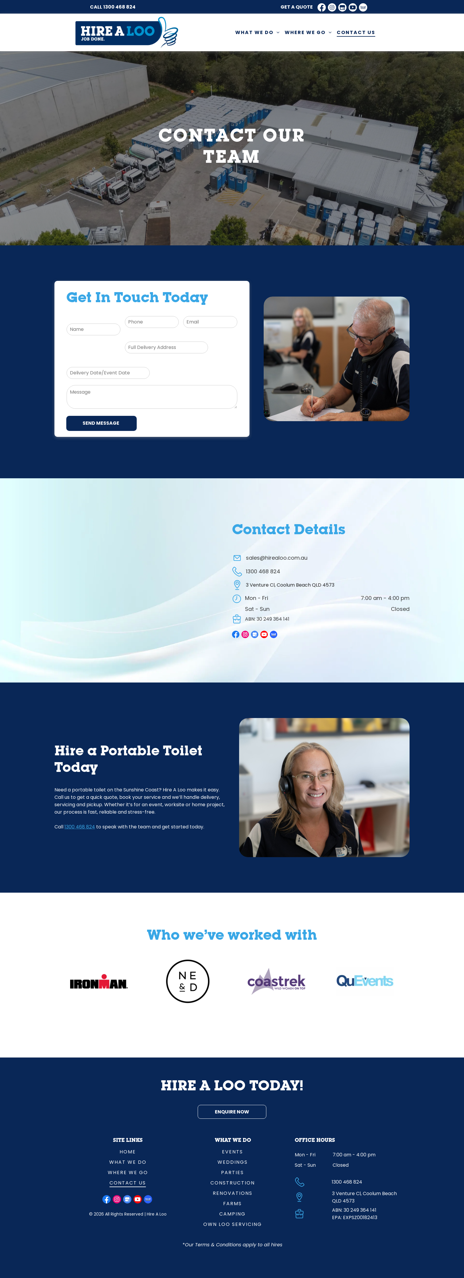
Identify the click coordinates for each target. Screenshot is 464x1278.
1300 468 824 (119, 7)
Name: (74, 319)
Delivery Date (82, 362)
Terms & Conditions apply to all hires (238, 1244)
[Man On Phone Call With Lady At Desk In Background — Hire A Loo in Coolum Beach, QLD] (337, 359)
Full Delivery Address (149, 337)
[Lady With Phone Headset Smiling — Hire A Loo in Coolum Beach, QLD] (324, 787)
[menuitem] (257, 32)
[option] (98, 981)
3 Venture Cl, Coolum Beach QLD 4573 (290, 585)
